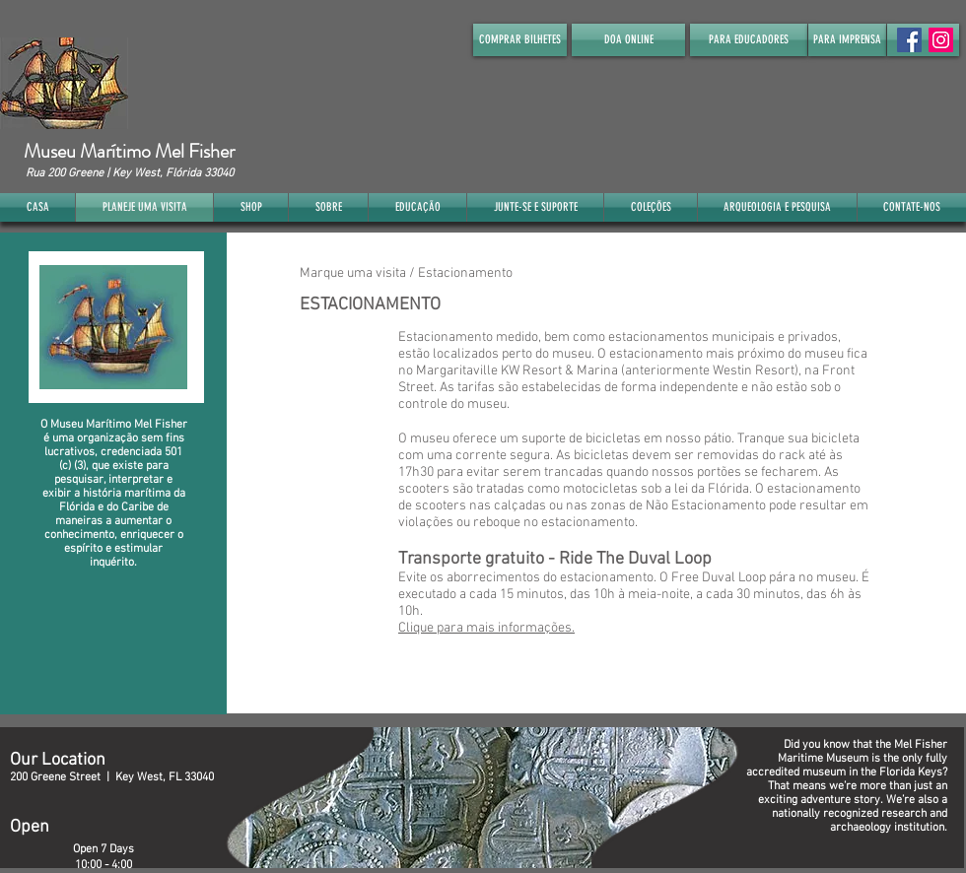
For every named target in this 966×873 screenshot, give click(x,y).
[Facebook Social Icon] (909, 40)
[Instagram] (941, 40)
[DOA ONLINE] (628, 40)
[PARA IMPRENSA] (847, 40)
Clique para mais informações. (486, 628)
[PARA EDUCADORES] (748, 40)
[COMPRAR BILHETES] (520, 40)
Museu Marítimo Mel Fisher (129, 151)
